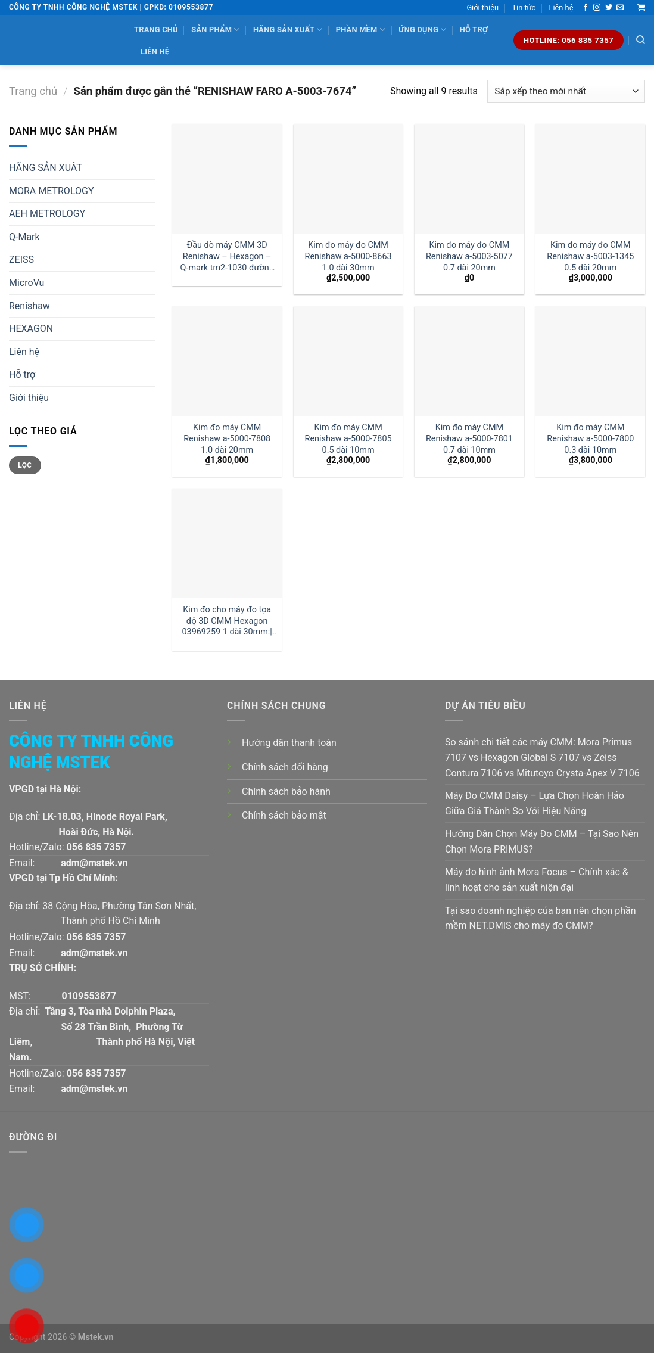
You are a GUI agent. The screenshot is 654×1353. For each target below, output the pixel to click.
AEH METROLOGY (47, 213)
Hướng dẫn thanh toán (289, 742)
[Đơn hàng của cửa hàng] (566, 91)
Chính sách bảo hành (286, 791)
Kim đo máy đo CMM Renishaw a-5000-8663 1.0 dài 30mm (348, 256)
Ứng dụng (422, 29)
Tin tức (523, 7)
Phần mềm (360, 29)
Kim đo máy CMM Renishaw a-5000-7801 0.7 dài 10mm (469, 438)
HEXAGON (31, 328)
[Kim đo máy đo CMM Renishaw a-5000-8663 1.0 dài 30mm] (348, 179)
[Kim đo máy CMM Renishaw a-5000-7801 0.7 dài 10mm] (469, 361)
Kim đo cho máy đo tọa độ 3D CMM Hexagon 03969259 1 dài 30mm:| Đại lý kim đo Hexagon (227, 621)
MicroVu (26, 282)
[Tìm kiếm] (640, 40)
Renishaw (29, 306)
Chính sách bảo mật (284, 815)
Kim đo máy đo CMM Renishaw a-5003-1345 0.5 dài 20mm (590, 256)
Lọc (25, 465)
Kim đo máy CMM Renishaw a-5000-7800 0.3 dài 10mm (590, 438)
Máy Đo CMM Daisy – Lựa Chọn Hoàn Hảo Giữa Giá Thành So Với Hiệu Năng (534, 803)
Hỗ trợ (474, 29)
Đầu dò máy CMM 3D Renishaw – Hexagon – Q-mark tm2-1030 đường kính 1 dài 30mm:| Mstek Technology (227, 256)
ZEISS (21, 259)
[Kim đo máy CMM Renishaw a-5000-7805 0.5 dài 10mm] (348, 361)
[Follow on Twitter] (608, 8)
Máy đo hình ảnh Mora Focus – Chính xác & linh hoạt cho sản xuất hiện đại (536, 879)
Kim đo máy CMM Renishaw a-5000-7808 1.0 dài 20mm (226, 438)
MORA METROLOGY (51, 191)
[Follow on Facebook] (585, 8)
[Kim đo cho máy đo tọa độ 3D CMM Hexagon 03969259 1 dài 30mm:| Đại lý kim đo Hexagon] (227, 543)
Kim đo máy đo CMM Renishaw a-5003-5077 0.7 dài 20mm (469, 256)
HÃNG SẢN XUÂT (45, 167)
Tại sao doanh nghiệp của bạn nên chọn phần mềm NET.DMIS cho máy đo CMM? (540, 918)
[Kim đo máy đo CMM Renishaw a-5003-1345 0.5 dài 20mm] (590, 179)
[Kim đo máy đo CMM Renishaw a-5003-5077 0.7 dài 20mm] (469, 179)
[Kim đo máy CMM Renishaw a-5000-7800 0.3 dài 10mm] (590, 361)
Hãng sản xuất (287, 29)
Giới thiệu (482, 7)
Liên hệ (561, 7)
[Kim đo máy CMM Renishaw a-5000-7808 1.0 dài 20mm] (227, 361)
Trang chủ (156, 29)
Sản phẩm (215, 29)
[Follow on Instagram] (596, 8)
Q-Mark (24, 236)
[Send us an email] (620, 8)
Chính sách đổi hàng (285, 767)
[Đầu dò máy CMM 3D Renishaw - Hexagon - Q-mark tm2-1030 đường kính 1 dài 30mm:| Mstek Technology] (227, 179)
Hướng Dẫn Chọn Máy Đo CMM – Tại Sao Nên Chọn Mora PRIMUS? (542, 841)
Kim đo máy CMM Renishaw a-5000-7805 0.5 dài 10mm (348, 438)
